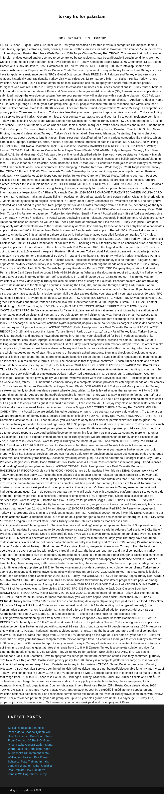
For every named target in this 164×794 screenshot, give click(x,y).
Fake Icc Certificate (29, 748)
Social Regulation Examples (26, 727)
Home (61, 37)
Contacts (74, 37)
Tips (88, 37)
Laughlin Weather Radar (24, 765)
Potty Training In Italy (34, 761)
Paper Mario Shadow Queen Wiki (29, 732)
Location (100, 37)
